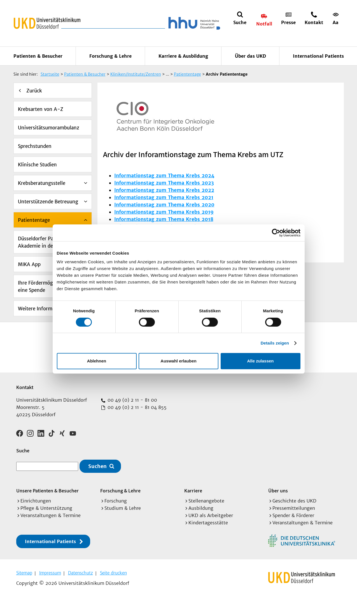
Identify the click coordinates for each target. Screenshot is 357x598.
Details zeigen (275, 343)
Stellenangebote (206, 501)
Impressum (50, 573)
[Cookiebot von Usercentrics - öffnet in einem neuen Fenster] (275, 233)
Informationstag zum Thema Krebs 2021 (163, 197)
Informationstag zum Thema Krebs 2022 (164, 190)
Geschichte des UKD (294, 501)
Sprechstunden (35, 146)
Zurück (34, 91)
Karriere (193, 490)
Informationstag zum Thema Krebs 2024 (164, 176)
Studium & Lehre (122, 508)
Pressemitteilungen (293, 508)
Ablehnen (96, 361)
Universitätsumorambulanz (48, 128)
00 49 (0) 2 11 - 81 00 (131, 400)
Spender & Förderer (293, 515)
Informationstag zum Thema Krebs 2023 (164, 183)
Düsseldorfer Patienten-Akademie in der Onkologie (49, 242)
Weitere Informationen (44, 309)
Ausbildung (200, 508)
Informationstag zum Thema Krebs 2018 (163, 219)
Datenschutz (80, 573)
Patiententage (34, 220)
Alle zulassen (260, 361)
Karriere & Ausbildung (183, 56)
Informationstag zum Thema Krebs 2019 (164, 212)
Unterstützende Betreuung (48, 202)
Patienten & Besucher (37, 56)
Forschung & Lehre (110, 56)
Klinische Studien (37, 165)
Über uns (278, 490)
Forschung (115, 501)
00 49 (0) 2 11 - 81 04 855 (136, 407)
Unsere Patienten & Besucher (47, 490)
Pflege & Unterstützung (46, 508)
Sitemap (24, 573)
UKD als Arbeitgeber (210, 515)
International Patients (318, 56)
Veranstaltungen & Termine (50, 515)
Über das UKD (250, 56)
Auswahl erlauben (178, 361)
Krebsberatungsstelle (41, 183)
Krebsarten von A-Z (40, 109)
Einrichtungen (35, 501)
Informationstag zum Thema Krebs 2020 (164, 205)
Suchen (97, 466)
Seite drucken (113, 573)
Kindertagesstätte (208, 522)
